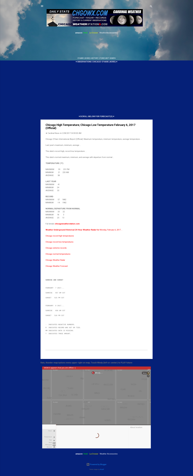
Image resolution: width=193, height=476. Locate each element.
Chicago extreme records (56, 248)
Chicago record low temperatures (59, 242)
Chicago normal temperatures (58, 254)
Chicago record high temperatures (60, 236)
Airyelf (102, 469)
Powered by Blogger (96, 464)
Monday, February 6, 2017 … (84, 230)
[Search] (151, 7)
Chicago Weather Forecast (57, 266)
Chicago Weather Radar (55, 260)
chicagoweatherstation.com (67, 224)
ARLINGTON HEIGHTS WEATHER (97, 45)
